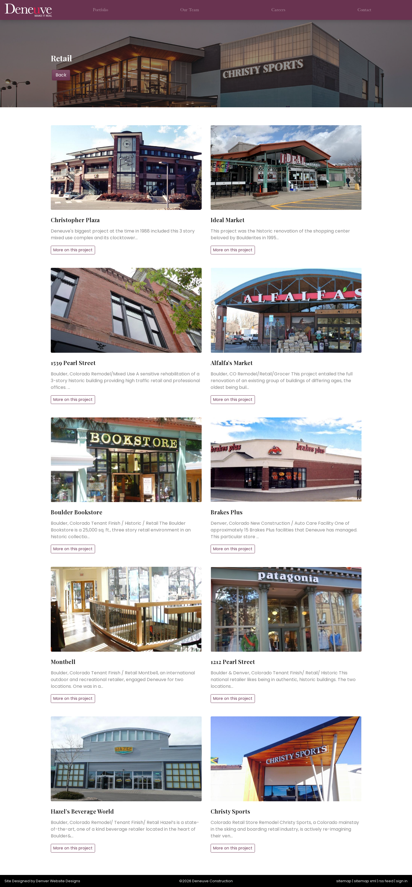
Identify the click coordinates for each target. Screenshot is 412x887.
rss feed (386, 881)
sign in (402, 881)
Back (61, 75)
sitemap (343, 881)
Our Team (189, 9)
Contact (364, 9)
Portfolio (100, 9)
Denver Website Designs (58, 881)
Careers (278, 9)
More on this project (73, 250)
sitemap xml (365, 881)
